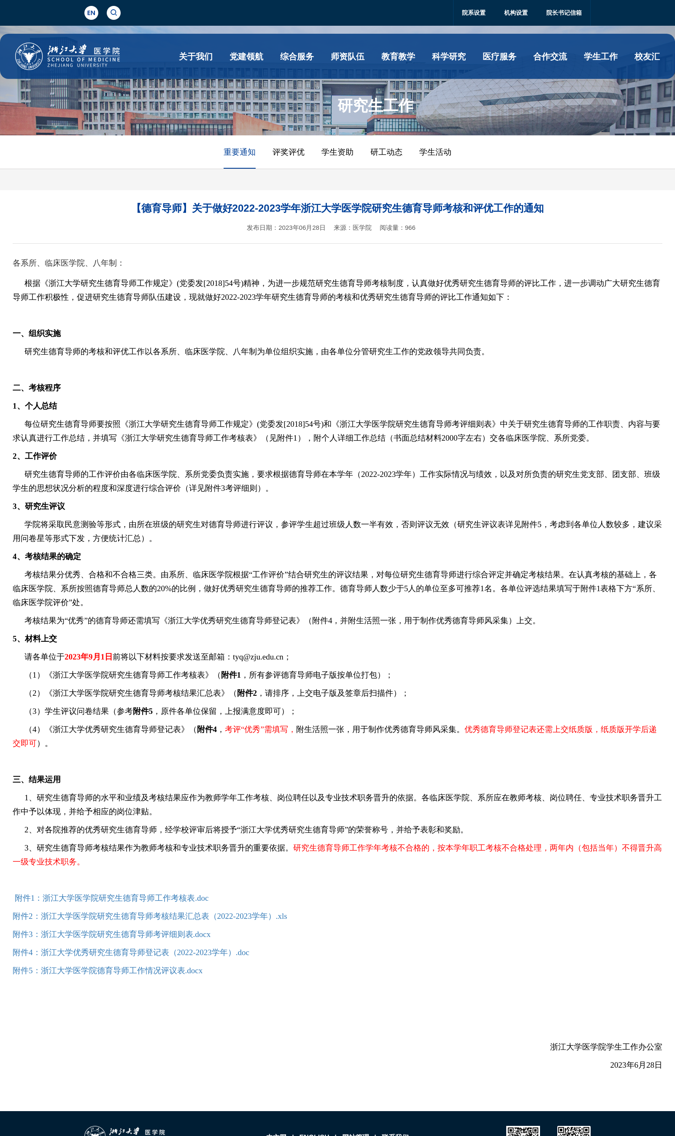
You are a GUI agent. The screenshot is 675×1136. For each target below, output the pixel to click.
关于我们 (196, 56)
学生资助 (337, 152)
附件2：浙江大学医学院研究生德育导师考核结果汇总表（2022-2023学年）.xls (150, 916)
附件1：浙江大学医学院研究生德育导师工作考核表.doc (112, 898)
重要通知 (240, 152)
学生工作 (601, 56)
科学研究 (449, 56)
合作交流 (550, 56)
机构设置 (516, 12)
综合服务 (297, 56)
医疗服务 (499, 56)
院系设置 (474, 12)
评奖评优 (289, 152)
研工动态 (386, 152)
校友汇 (647, 56)
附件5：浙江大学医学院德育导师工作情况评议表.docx (107, 970)
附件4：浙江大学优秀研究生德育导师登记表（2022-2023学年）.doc (131, 952)
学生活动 (435, 152)
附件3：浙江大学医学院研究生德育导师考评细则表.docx (112, 934)
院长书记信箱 (564, 12)
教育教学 (398, 56)
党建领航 (246, 56)
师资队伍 (347, 56)
